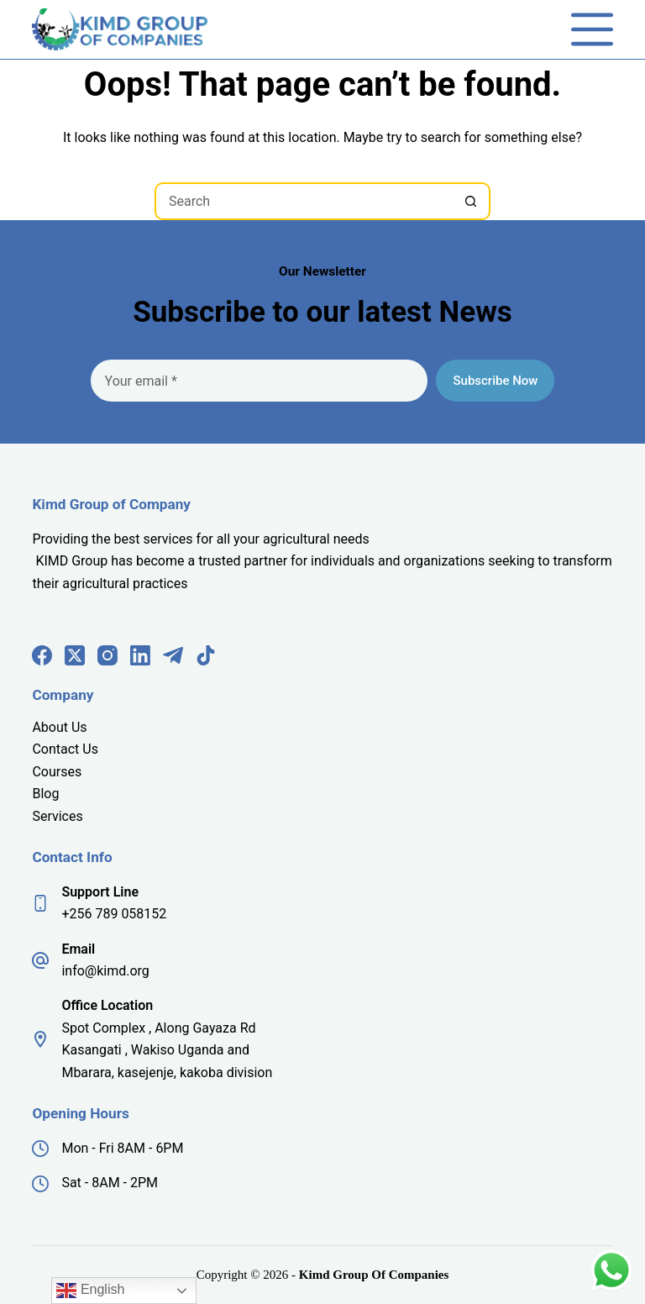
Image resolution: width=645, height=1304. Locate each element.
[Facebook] (42, 655)
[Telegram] (173, 655)
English (90, 1290)
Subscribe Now (495, 380)
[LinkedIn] (140, 655)
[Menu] (592, 29)
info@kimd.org (105, 971)
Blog (45, 794)
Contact (57, 749)
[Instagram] (107, 655)
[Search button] (471, 201)
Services (57, 816)
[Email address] (259, 381)
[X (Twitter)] (75, 655)
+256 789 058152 (113, 914)
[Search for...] (304, 201)
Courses (56, 772)
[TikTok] (206, 655)
